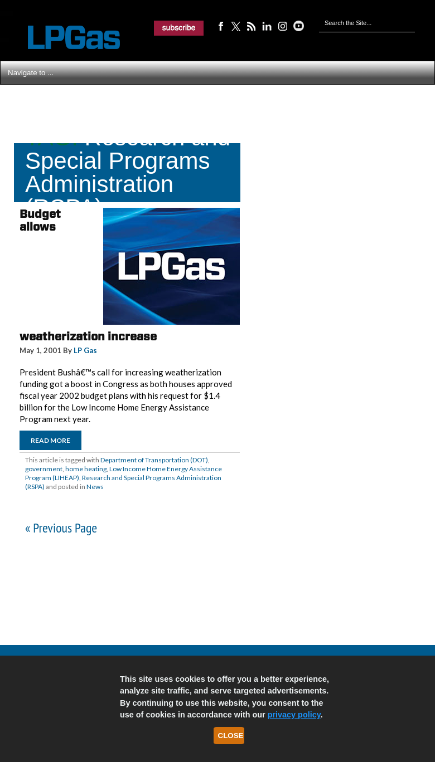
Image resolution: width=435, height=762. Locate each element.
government (43, 469)
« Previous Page (61, 527)
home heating (86, 469)
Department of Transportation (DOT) (154, 460)
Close (231, 735)
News (95, 486)
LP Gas (85, 350)
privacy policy (294, 714)
